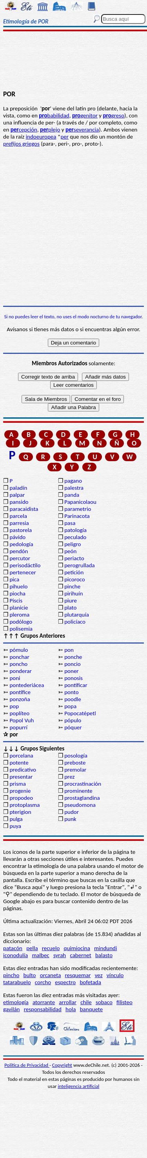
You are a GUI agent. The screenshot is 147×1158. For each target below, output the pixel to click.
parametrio (77, 508)
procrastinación (82, 783)
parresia (19, 523)
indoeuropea (41, 136)
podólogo (20, 621)
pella (32, 948)
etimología (16, 1002)
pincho (11, 975)
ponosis (73, 678)
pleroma (19, 614)
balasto (104, 955)
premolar (75, 769)
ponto (71, 692)
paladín (18, 487)
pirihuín (73, 593)
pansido (18, 501)
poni (14, 678)
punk (70, 819)
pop (14, 706)
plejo (50, 129)
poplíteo (19, 713)
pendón (18, 551)
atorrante (44, 1002)
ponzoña (19, 699)
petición (73, 572)
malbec (40, 955)
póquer (73, 727)
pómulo (18, 649)
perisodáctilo (24, 565)
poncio (72, 663)
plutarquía (76, 614)
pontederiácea (26, 685)
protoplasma (24, 804)
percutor (19, 558)
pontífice (20, 692)
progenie (20, 790)
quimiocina (77, 948)
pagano (73, 480)
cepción (24, 129)
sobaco (104, 1002)
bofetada (90, 982)
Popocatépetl (80, 713)
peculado (75, 537)
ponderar (20, 671)
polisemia (21, 628)
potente (18, 762)
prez (69, 776)
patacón (12, 948)
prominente (78, 790)
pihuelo (18, 586)
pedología (21, 544)
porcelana (21, 755)
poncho (18, 663)
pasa (69, 523)
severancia (82, 129)
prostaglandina (82, 797)
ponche (73, 656)
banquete (91, 1009)
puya (15, 826)
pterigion (20, 811)
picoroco (74, 579)
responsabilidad (43, 1009)
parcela (18, 515)
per (64, 136)
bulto (30, 975)
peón (70, 551)
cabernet (80, 955)
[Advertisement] (73, 61)
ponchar (19, 656)
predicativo (22, 769)
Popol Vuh (21, 720)
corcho (43, 982)
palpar (17, 494)
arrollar (67, 1002)
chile (86, 1002)
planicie (18, 607)
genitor (85, 115)
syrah (59, 955)
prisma (17, 783)
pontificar (75, 685)
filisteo (124, 1002)
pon (69, 649)
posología (75, 755)
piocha (17, 593)
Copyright (62, 1065)
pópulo (72, 720)
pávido (17, 537)
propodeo (21, 797)
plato (70, 607)
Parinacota (77, 515)
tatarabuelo (17, 982)
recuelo (51, 948)
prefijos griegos (21, 143)
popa (70, 706)
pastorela (20, 530)
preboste (74, 762)
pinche (72, 586)
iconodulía (15, 955)
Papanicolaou (80, 501)
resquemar (78, 975)
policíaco (74, 621)
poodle (72, 699)
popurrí (18, 727)
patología (75, 530)
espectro (65, 982)
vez (99, 975)
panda (71, 494)
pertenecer (22, 572)
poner (71, 671)
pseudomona (80, 804)
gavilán (11, 1009)
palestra (73, 487)
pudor (71, 811)
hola (70, 1009)
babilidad (54, 115)
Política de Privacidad (26, 1065)
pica (14, 579)
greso (113, 115)
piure (70, 600)
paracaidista (23, 508)
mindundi (105, 948)
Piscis (15, 600)
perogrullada (79, 565)
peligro (72, 544)
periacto (74, 558)
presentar (21, 776)
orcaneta (50, 975)
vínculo (115, 975)
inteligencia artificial (78, 1086)
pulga (15, 819)
